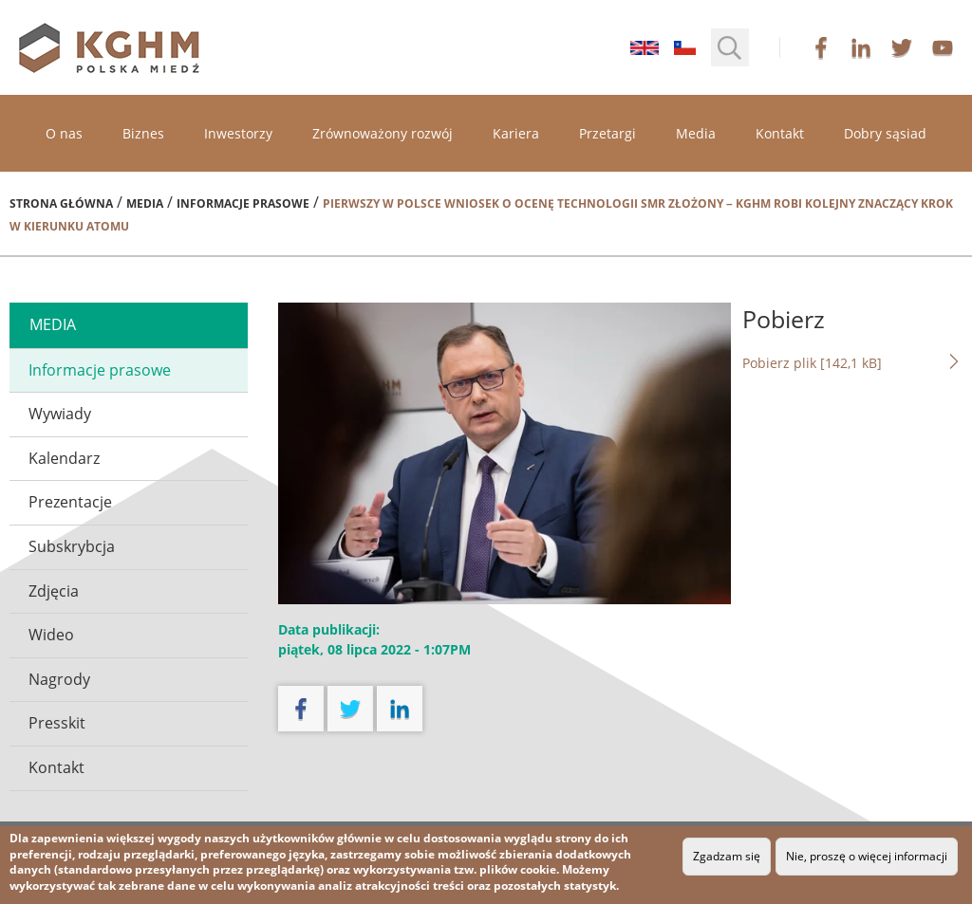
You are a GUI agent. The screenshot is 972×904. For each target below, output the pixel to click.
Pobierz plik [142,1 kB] (852, 362)
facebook (821, 47)
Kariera (516, 133)
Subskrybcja (71, 546)
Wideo (51, 634)
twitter (901, 47)
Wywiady (59, 413)
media (52, 324)
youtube (942, 47)
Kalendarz (64, 458)
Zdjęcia (53, 591)
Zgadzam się (726, 856)
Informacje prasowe (243, 203)
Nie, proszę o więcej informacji (866, 856)
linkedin (860, 47)
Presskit (56, 722)
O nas (64, 133)
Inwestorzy (238, 133)
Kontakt (780, 133)
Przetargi (607, 133)
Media (696, 133)
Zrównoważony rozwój (382, 133)
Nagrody (59, 679)
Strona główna (61, 203)
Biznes (143, 133)
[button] (730, 47)
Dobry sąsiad (885, 133)
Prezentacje (70, 501)
